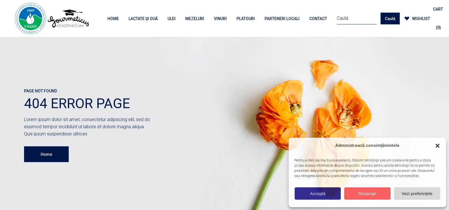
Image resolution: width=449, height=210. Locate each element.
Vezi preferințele (417, 193)
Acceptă (318, 193)
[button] (437, 146)
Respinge (367, 193)
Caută (390, 18)
